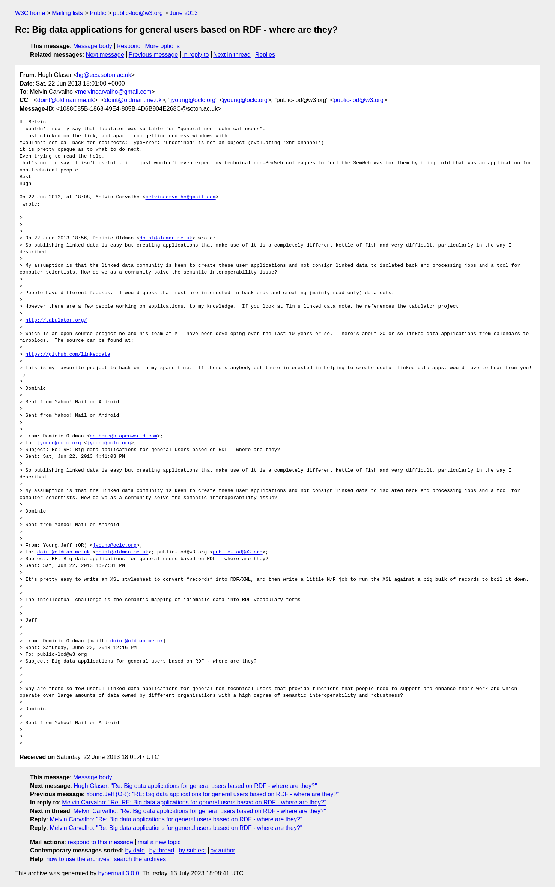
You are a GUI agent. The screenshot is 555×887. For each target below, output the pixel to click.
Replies (265, 54)
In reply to (195, 54)
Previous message (153, 54)
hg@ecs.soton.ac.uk (104, 75)
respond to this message (100, 842)
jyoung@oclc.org (193, 100)
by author (222, 850)
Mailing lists (67, 13)
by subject (192, 850)
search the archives (140, 859)
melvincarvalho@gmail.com (115, 92)
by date (134, 850)
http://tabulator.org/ (56, 320)
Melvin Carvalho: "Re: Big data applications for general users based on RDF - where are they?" (200, 811)
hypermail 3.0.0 (118, 873)
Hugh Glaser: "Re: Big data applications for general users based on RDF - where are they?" (195, 786)
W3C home (30, 13)
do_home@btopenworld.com (123, 436)
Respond (129, 46)
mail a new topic (159, 842)
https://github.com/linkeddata (68, 354)
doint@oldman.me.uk (65, 100)
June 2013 (184, 13)
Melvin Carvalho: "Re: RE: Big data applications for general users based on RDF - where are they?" (194, 802)
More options (162, 46)
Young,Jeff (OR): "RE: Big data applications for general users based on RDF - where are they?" (212, 794)
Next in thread (232, 54)
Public (98, 13)
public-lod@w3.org (138, 13)
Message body (92, 46)
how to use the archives (78, 859)
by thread (161, 850)
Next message (105, 54)
